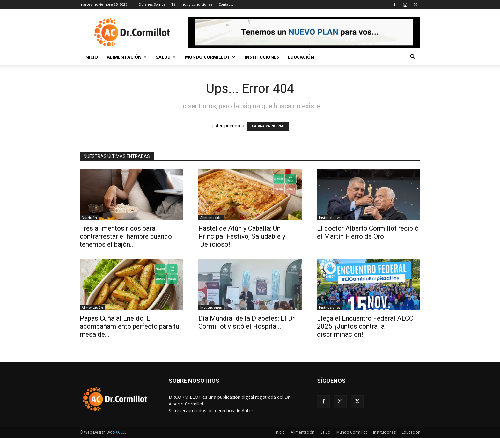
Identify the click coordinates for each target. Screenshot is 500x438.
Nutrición (89, 217)
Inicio (91, 57)
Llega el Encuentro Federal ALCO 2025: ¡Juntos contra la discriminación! (365, 326)
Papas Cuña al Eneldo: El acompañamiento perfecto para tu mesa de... (129, 326)
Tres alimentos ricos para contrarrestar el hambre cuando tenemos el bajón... (126, 236)
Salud (166, 57)
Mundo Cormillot (210, 57)
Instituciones (262, 57)
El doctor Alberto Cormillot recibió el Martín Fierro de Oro (368, 232)
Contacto (226, 4)
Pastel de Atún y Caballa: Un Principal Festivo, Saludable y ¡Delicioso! (241, 236)
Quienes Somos (151, 4)
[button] (412, 58)
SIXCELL (119, 432)
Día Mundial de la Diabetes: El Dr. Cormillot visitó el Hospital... (247, 322)
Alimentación (127, 57)
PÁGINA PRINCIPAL (268, 126)
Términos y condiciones (191, 4)
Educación (301, 57)
